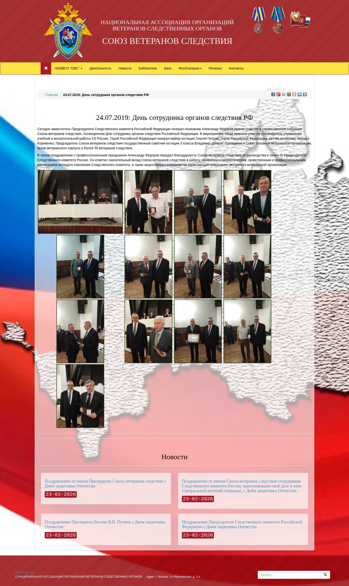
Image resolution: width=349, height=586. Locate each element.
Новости (125, 68)
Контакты (236, 68)
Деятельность (100, 68)
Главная (51, 95)
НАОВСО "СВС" (68, 68)
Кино (168, 68)
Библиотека (148, 68)
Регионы (215, 68)
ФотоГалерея (190, 68)
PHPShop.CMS (25, 572)
